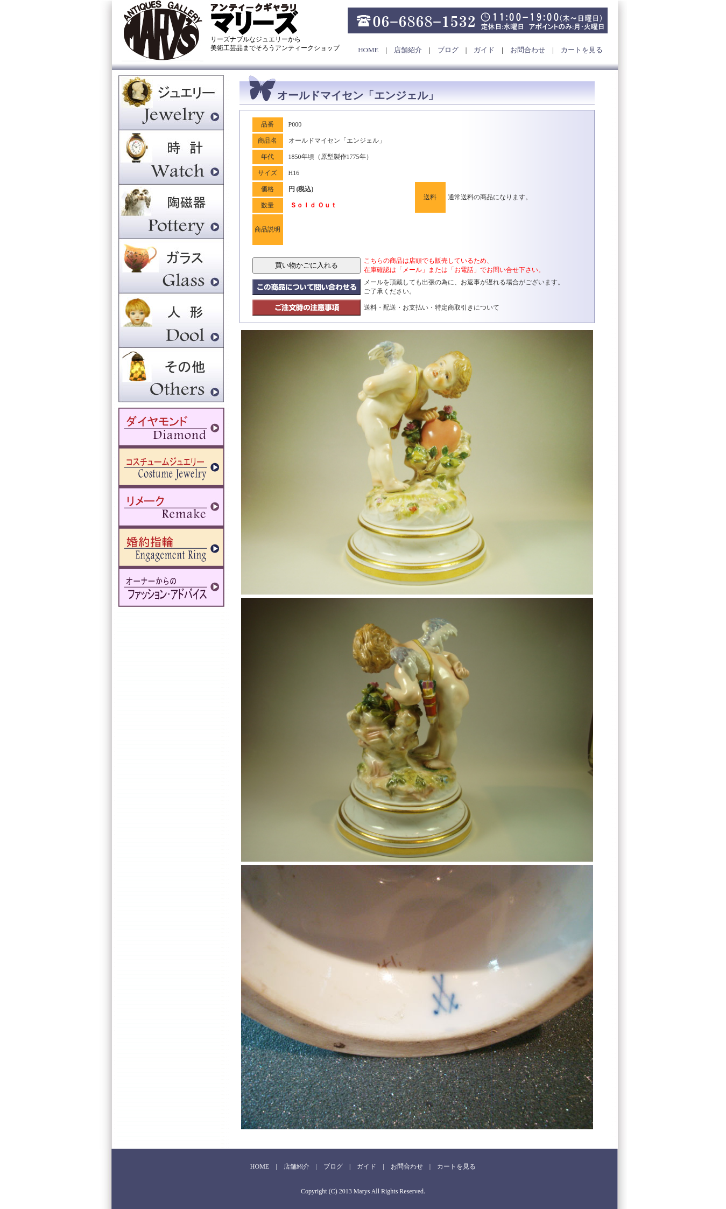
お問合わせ (527, 50)
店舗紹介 (408, 50)
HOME (368, 50)
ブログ (448, 50)
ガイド (484, 50)
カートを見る (582, 50)
